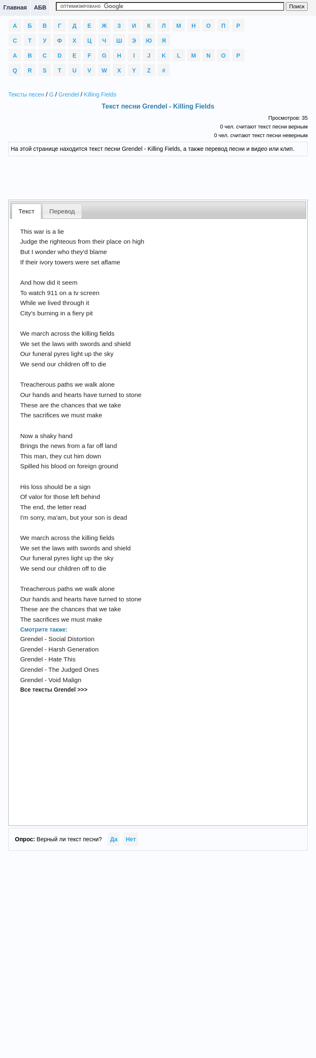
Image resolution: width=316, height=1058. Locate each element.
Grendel (68, 94)
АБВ (40, 7)
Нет (131, 839)
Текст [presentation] (27, 211)
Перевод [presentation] (62, 211)
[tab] (26, 211)
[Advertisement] (158, 177)
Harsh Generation (73, 649)
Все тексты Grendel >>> (54, 689)
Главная (15, 7)
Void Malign (64, 679)
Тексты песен (26, 94)
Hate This (62, 659)
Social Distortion (71, 638)
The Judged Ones (73, 669)
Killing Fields (100, 94)
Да (113, 839)
